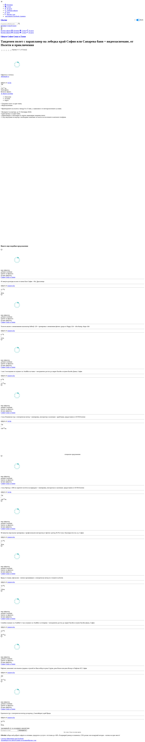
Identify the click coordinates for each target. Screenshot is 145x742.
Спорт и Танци (10, 277)
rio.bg (9, 83)
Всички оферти (6, 30)
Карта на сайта (10, 740)
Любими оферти (11, 10)
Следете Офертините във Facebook (12, 738)
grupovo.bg (11, 286)
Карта (7, 100)
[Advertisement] (15, 187)
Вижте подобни (7, 93)
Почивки (9, 5)
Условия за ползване (21, 740)
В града (8, 8)
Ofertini (4, 20)
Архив (3, 740)
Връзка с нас (10, 14)
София (3, 277)
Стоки (8, 7)
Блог (7, 12)
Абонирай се (5, 76)
